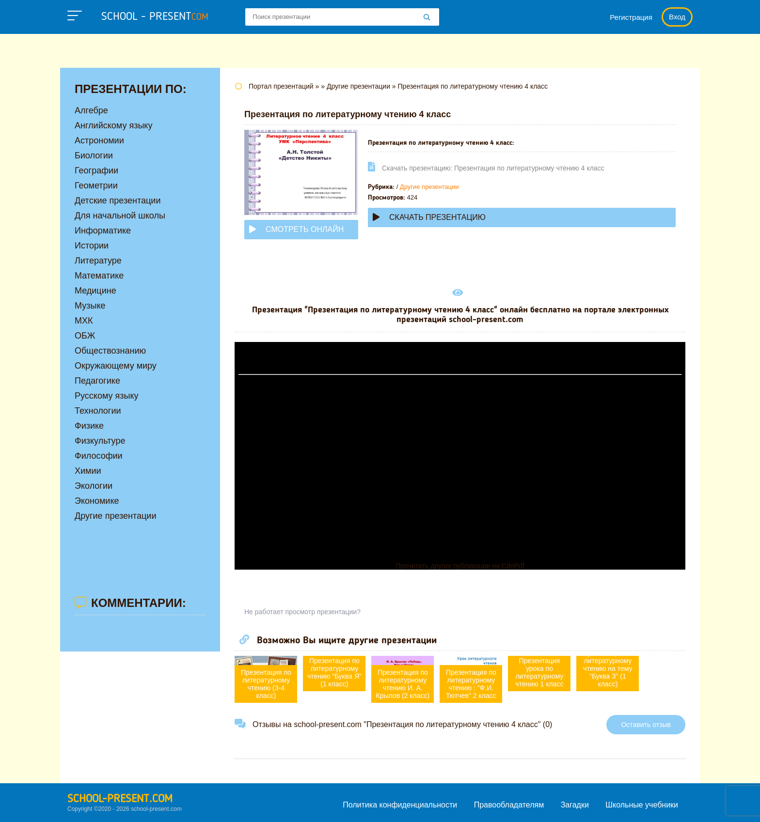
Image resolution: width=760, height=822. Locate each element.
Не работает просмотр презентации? (302, 612)
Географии (96, 170)
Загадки (575, 805)
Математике (99, 275)
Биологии (94, 155)
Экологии (93, 486)
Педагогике (97, 381)
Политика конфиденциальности (400, 805)
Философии (99, 456)
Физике (89, 426)
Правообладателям (509, 805)
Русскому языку (106, 396)
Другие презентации (429, 186)
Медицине (95, 290)
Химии (88, 471)
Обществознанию (110, 351)
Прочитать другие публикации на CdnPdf (460, 566)
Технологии (98, 411)
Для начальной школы (120, 215)
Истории (92, 245)
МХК (84, 321)
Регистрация (631, 17)
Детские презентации (117, 200)
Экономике (97, 501)
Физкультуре (100, 441)
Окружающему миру (116, 366)
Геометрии (96, 185)
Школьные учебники (641, 805)
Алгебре (91, 110)
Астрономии (99, 140)
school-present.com (120, 799)
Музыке (90, 305)
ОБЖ (85, 336)
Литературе (98, 260)
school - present (154, 17)
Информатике (103, 230)
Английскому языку (113, 125)
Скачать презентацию (429, 217)
